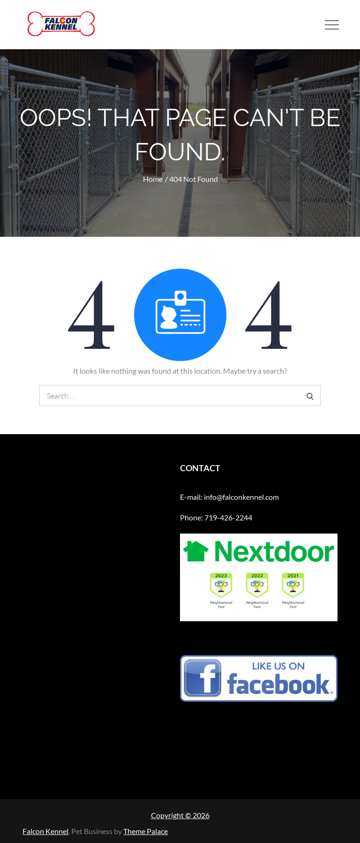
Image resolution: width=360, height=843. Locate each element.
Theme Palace (145, 831)
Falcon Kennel (45, 831)
